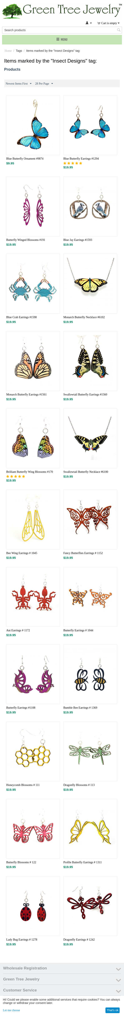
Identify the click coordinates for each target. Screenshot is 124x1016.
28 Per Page (44, 84)
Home (8, 50)
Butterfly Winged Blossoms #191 (25, 239)
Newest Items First (18, 84)
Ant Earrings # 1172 (18, 630)
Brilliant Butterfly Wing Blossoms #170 (29, 471)
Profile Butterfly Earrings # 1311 (82, 862)
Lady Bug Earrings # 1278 (21, 939)
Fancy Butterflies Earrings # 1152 (83, 553)
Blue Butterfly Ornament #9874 (24, 158)
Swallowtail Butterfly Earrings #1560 (85, 394)
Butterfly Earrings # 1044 (78, 630)
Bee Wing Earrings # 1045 (21, 553)
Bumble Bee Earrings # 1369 (80, 707)
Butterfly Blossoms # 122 (21, 862)
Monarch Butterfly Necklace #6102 (84, 317)
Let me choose (11, 1010)
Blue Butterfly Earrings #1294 (81, 158)
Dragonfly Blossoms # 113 (79, 785)
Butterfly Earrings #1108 (20, 707)
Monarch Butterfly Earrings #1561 (26, 394)
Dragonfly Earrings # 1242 (79, 939)
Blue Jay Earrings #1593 (77, 239)
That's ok (112, 1010)
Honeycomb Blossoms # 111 (23, 785)
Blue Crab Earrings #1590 (21, 317)
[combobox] (62, 30)
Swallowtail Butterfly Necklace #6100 (85, 471)
